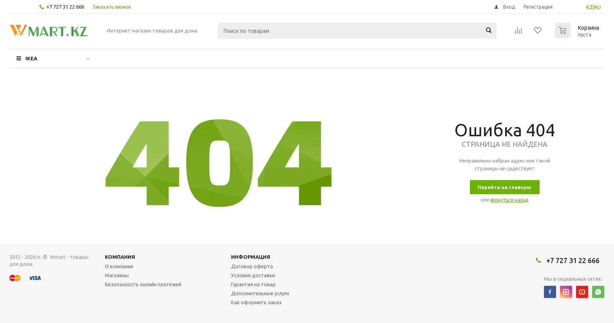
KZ (589, 7)
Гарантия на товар (253, 284)
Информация (250, 257)
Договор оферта (252, 266)
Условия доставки (253, 275)
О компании (119, 266)
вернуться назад (509, 199)
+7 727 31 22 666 (65, 6)
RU (597, 7)
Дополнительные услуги (260, 293)
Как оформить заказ (256, 302)
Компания (120, 257)
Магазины (117, 275)
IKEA (31, 58)
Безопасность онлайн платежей (143, 284)
